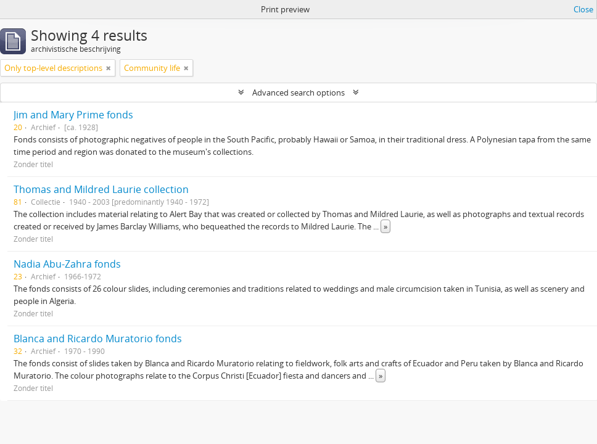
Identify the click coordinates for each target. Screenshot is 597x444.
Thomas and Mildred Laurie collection (101, 189)
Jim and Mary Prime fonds (73, 114)
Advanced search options (298, 92)
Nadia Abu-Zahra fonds (67, 264)
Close (583, 9)
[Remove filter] (108, 68)
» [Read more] (385, 226)
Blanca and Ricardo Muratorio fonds (98, 338)
